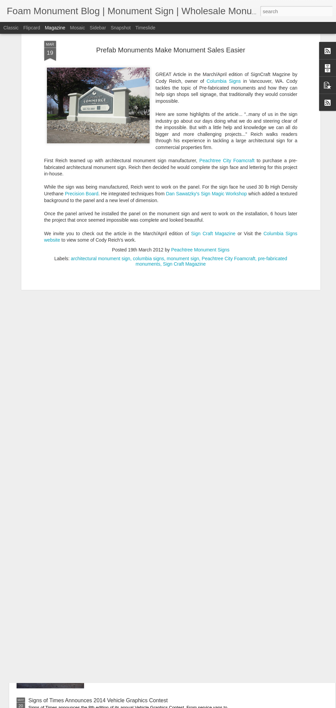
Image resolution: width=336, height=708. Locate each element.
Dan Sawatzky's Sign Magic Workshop (206, 102)
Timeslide (145, 27)
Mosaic (77, 27)
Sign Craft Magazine (213, 142)
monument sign (183, 167)
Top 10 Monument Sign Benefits (142, 547)
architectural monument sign (100, 167)
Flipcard (31, 27)
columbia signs (148, 167)
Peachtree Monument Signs (200, 159)
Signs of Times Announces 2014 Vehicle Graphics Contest (98, 700)
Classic (11, 27)
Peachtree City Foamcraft (226, 69)
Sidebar (98, 27)
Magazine (55, 27)
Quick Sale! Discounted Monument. (146, 624)
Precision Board (81, 102)
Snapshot (121, 27)
